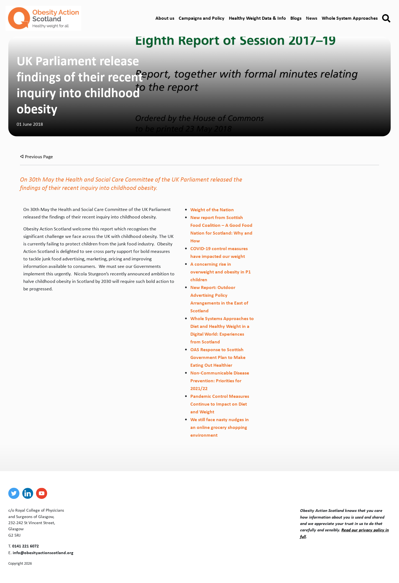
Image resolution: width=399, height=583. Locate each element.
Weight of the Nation (212, 209)
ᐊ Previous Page (36, 156)
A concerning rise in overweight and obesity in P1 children (220, 271)
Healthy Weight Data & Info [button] (257, 17)
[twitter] (15, 493)
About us (164, 17)
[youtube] (43, 493)
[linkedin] (29, 493)
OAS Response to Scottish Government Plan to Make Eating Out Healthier (217, 357)
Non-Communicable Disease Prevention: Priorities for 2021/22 (219, 380)
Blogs (295, 17)
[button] (386, 18)
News (311, 17)
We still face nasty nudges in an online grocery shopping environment (219, 427)
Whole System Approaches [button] (350, 17)
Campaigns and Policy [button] (201, 17)
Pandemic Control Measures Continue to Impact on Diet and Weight (219, 404)
